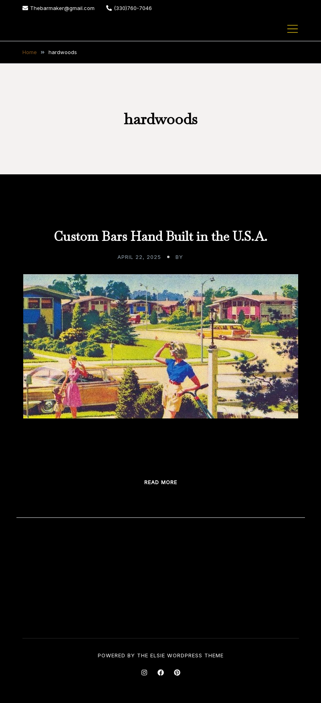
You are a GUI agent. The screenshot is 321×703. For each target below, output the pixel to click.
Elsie (157, 655)
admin (194, 257)
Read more (160, 482)
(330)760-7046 (129, 8)
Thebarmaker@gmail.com (58, 8)
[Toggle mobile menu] (292, 28)
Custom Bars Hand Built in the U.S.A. (160, 236)
